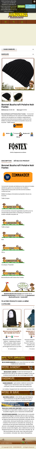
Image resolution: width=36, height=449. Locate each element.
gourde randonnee (19, 424)
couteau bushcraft (9, 375)
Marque (19, 110)
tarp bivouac (28, 386)
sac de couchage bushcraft (24, 375)
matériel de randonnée (18, 364)
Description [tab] (6, 161)
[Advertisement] (18, 35)
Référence (4, 110)
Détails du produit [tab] (21, 161)
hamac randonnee (16, 386)
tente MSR (24, 297)
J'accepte (21, 6)
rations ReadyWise (26, 433)
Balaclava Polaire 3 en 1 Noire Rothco (12, 332)
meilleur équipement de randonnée (15, 389)
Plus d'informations (30, 6)
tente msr (28, 421)
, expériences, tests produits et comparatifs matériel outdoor (18, 409)
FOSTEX (24, 110)
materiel (12, 373)
